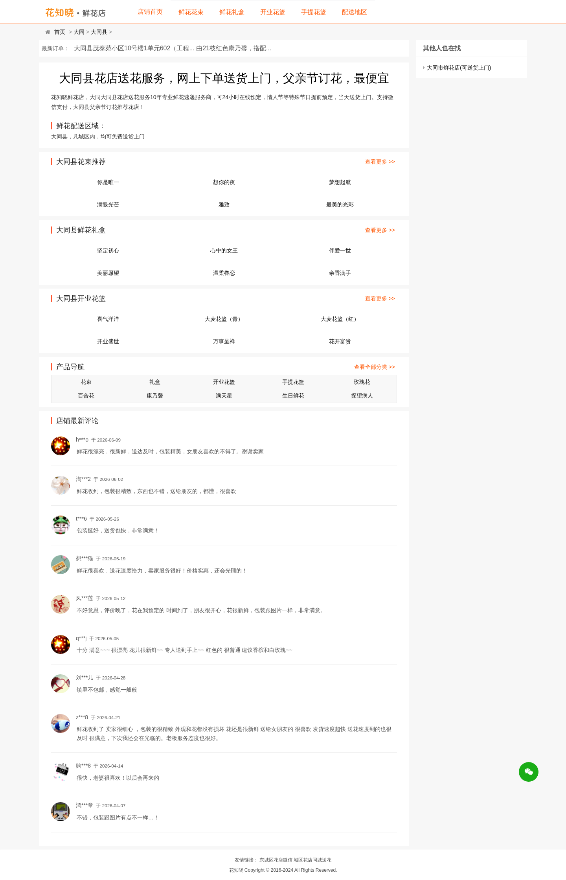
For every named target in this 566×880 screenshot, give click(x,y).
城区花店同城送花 (312, 860)
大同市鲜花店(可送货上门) (459, 67)
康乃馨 (155, 395)
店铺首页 (150, 11)
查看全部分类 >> (374, 367)
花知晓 (236, 870)
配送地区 (354, 12)
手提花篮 (313, 12)
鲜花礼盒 (231, 12)
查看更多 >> (380, 161)
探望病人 (362, 395)
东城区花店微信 (275, 860)
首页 (59, 32)
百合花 (86, 395)
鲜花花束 (191, 12)
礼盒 (154, 382)
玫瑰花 (362, 382)
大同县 (99, 32)
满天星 (224, 395)
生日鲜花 (293, 395)
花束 (86, 382)
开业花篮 (272, 12)
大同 (79, 32)
